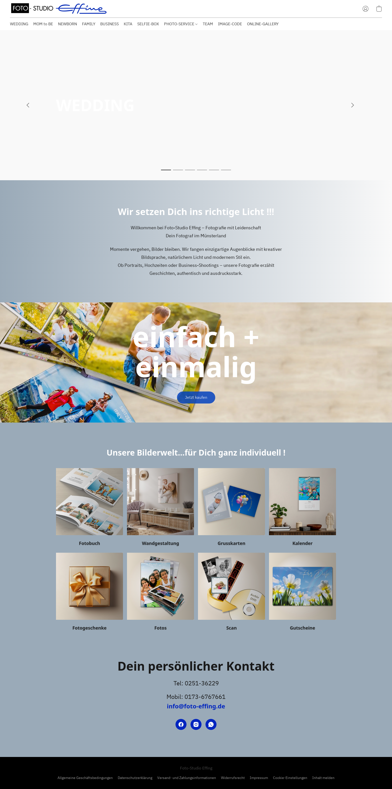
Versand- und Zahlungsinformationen (186, 777)
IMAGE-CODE (230, 23)
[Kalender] (302, 508)
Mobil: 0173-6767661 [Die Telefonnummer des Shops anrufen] (196, 697)
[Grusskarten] (231, 508)
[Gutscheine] (302, 593)
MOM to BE (43, 23)
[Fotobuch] (89, 508)
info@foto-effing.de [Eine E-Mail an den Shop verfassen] (196, 706)
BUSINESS (109, 23)
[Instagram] (196, 724)
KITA (128, 23)
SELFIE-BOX (148, 23)
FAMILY (88, 23)
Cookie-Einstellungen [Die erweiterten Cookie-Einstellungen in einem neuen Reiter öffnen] (290, 777)
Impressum (259, 777)
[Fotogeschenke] (89, 593)
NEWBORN (67, 23)
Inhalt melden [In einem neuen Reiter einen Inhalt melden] (323, 777)
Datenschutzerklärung (135, 777)
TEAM (208, 23)
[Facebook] (181, 724)
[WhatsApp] (211, 724)
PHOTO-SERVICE (181, 23)
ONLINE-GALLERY (262, 23)
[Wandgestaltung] (160, 508)
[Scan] (231, 593)
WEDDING (19, 23)
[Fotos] (160, 593)
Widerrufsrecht (233, 777)
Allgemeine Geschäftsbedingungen (85, 777)
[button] (58, 9)
